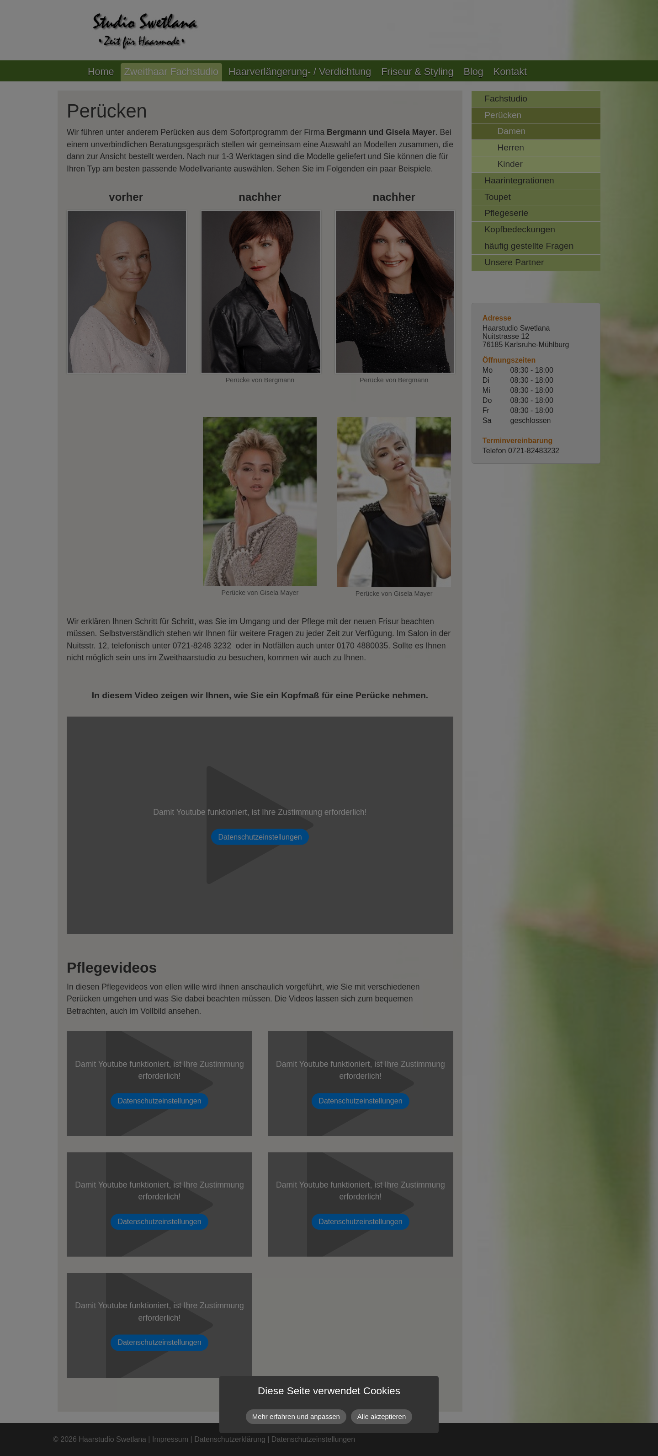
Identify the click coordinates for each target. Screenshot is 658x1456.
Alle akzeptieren (381, 1416)
